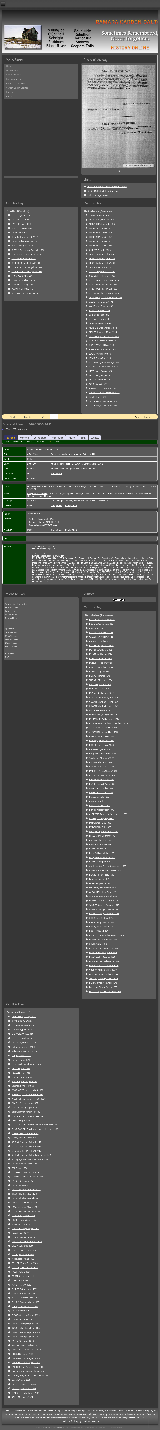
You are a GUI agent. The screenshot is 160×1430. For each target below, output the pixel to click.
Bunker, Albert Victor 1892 (101, 779)
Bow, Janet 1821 (96, 628)
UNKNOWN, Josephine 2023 (25, 293)
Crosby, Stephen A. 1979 (23, 1237)
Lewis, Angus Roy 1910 (100, 879)
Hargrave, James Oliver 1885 (102, 753)
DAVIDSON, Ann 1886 (22, 1021)
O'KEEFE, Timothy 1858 (100, 250)
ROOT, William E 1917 (99, 930)
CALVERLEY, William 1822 (101, 632)
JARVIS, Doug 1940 (97, 397)
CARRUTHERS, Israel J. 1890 (102, 766)
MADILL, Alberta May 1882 (101, 736)
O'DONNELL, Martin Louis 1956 (26, 1172)
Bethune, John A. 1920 (22, 1077)
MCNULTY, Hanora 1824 (100, 662)
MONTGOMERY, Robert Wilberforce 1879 (108, 723)
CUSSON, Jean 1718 (21, 215)
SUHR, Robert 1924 (98, 384)
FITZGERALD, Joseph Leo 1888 (103, 284)
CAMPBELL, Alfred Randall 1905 (104, 336)
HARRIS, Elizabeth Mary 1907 (102, 349)
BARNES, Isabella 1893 (99, 310)
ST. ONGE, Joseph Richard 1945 (26, 1142)
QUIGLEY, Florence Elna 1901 (102, 319)
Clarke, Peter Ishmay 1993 (24, 1293)
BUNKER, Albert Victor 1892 (102, 775)
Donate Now (12, 70)
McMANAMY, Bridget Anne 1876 (104, 719)
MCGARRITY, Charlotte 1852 (102, 224)
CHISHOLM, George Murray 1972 (27, 1211)
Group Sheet (56, 505)
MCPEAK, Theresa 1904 (100, 323)
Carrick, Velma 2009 (21, 1379)
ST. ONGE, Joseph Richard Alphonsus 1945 (32, 1155)
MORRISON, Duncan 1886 (101, 267)
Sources (40, 441)
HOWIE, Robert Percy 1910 (101, 874)
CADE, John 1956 (19, 1168)
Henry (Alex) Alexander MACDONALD (44, 486)
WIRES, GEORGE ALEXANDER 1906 (105, 870)
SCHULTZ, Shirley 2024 (22, 1397)
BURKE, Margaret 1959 (22, 245)
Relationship (57, 438)
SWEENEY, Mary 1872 (22, 219)
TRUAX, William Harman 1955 (25, 241)
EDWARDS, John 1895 (22, 1029)
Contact (10, 96)
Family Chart (71, 505)
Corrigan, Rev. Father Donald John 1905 (107, 866)
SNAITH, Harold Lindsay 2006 (25, 1345)
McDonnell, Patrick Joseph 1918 (26, 1064)
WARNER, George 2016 (22, 288)
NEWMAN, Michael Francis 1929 (104, 961)
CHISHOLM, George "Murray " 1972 (28, 254)
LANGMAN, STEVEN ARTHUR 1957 (105, 991)
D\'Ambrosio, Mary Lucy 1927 (103, 952)
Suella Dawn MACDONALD (44, 519)
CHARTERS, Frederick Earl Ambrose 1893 (108, 814)
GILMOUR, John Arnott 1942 (25, 236)
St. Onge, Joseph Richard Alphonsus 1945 (31, 1159)
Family (83, 438)
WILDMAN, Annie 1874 (99, 710)
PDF (58, 441)
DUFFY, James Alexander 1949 (103, 982)
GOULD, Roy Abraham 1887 (102, 271)
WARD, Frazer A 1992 (22, 1284)
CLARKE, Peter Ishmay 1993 (25, 1289)
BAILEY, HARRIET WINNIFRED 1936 (28, 1116)
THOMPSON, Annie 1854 (100, 228)
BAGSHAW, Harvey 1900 (100, 844)
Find (12, 417)
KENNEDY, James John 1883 (102, 254)
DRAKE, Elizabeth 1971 (22, 1185)
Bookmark (149, 417)
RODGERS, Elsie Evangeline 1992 (27, 267)
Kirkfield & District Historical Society (103, 191)
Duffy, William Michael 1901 (102, 853)
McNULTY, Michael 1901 (23, 1038)
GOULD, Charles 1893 (22, 228)
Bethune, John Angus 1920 (24, 1081)
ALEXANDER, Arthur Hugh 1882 (104, 727)
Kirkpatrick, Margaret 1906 (24, 1051)
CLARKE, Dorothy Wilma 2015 (25, 1393)
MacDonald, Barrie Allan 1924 (103, 939)
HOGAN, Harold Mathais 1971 (26, 1202)
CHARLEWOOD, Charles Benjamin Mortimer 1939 (35, 1124)
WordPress (48, 1427)
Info (43, 417)
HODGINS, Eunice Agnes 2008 (26, 1358)
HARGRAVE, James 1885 (100, 749)
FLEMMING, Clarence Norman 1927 (105, 388)
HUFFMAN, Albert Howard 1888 (104, 293)
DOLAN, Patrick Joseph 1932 (25, 1103)
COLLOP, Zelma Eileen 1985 (25, 1263)
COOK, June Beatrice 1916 (101, 918)
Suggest (95, 438)
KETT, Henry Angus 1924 (100, 375)
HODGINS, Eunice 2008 (22, 1354)
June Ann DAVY (34, 514)
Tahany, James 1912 (21, 1059)
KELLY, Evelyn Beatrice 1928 (102, 956)
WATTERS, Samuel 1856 (100, 684)
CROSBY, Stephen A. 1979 (24, 258)
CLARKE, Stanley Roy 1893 (101, 818)
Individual (10, 438)
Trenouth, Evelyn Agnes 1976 (25, 1228)
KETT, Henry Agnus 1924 (100, 371)
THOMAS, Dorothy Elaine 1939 (103, 978)
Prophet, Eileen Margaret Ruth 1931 (28, 1098)
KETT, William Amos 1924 (101, 379)
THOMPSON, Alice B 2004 (23, 280)
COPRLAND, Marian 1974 (23, 1215)
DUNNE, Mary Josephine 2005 (26, 1323)
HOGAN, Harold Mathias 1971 (26, 1206)
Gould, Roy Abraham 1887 (101, 757)
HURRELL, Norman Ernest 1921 (103, 366)
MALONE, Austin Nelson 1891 (103, 771)
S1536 (38, 546)
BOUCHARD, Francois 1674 (101, 219)
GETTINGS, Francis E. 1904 (24, 1042)
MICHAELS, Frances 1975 (23, 1224)
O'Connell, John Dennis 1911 (102, 887)
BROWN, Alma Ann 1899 (100, 840)
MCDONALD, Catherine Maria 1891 (105, 297)
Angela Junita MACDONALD (44, 525)
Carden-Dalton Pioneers (17, 83)
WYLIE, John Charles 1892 (101, 301)
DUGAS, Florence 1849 (99, 675)
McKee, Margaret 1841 (99, 671)
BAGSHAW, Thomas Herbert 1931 (27, 1090)
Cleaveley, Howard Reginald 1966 (27, 1176)
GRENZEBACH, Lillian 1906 (101, 345)
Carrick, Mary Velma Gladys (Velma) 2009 (31, 1375)
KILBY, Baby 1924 (20, 232)
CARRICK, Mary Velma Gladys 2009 (28, 1366)
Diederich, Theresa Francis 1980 (27, 1241)
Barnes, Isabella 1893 (99, 796)
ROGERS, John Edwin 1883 (101, 745)
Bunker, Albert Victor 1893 (101, 809)
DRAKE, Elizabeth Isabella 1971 (26, 1189)
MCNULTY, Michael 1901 (23, 1033)
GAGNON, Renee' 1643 (99, 215)
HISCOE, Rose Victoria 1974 (24, 1220)
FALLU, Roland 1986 (21, 1271)
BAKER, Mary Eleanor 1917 (101, 922)
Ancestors (24, 438)
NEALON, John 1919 (21, 1068)
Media (27, 417)
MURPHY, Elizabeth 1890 (23, 1025)
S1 (36, 553)
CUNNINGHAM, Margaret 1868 (103, 697)
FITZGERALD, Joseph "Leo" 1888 (104, 280)
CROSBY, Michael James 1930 (103, 969)
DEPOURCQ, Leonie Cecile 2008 (26, 1349)
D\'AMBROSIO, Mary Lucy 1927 (103, 948)
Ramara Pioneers (14, 74)
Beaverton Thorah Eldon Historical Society (106, 186)
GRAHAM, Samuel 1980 (23, 1245)
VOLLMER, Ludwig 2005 (23, 284)
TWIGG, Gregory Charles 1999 (26, 1315)
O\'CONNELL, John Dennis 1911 (104, 892)
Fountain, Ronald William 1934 (103, 974)
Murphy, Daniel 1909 (21, 1055)
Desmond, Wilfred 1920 (23, 1085)
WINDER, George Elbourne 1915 (104, 905)
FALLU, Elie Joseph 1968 (23, 1181)
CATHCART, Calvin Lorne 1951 (103, 401)
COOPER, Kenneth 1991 (23, 1276)
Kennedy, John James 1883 (101, 740)
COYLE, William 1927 (99, 944)
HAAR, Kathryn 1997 (21, 1310)
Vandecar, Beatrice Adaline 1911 (104, 896)
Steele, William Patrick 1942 (25, 1137)
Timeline (71, 438)
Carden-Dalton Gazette (17, 87)
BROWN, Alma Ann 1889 (100, 762)
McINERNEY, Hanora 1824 (101, 645)
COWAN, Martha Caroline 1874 (103, 701)
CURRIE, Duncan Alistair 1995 (25, 1302)
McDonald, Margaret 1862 (101, 693)
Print (137, 417)
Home (9, 66)
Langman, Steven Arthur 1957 (103, 987)
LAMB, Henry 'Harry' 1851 (24, 1016)
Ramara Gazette (13, 79)
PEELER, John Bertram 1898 (102, 835)
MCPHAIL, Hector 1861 (100, 688)
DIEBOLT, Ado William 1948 (24, 1163)
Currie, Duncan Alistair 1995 (25, 1306)
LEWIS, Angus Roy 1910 (100, 353)
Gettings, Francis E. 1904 (23, 1047)
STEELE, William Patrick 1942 (25, 1133)
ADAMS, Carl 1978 (20, 1232)
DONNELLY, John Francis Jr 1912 (104, 362)
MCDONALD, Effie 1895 (100, 822)
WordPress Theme (62, 1427)
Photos (9, 92)
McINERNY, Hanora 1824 (100, 654)
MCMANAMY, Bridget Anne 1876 (104, 714)
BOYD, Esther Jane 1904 (100, 861)
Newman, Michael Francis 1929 (104, 965)
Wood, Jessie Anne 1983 (23, 1258)
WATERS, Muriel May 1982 (24, 1250)
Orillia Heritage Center (97, 195)
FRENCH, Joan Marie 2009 (24, 1384)
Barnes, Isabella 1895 (99, 314)
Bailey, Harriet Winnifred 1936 (26, 1111)
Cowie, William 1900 (98, 848)
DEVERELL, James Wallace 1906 (103, 340)
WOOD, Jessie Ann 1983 (23, 1254)
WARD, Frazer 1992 (21, 1280)
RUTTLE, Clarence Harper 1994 (26, 1297)
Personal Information (13, 441)
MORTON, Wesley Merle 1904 (103, 327)
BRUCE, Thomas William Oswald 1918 (107, 935)
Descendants (40, 438)
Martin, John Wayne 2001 (23, 1319)
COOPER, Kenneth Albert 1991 (26, 263)
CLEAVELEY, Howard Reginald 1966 (28, 250)
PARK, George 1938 (21, 1120)
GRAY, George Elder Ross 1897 (103, 831)
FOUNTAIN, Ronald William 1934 (104, 392)
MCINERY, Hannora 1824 (100, 658)
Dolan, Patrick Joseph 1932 (24, 1107)
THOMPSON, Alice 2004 (23, 275)
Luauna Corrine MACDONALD (45, 522)
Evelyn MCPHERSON (37, 493)
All (50, 441)
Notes (29, 441)
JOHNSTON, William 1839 (101, 667)
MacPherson (56, 473)
